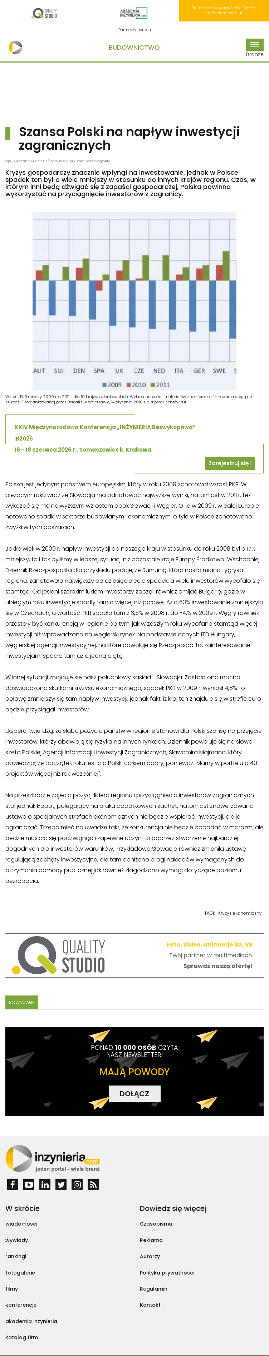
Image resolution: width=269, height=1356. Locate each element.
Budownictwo (134, 47)
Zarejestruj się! (230, 463)
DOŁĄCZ (134, 1094)
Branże (255, 48)
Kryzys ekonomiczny (240, 913)
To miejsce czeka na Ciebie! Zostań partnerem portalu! (224, 10)
